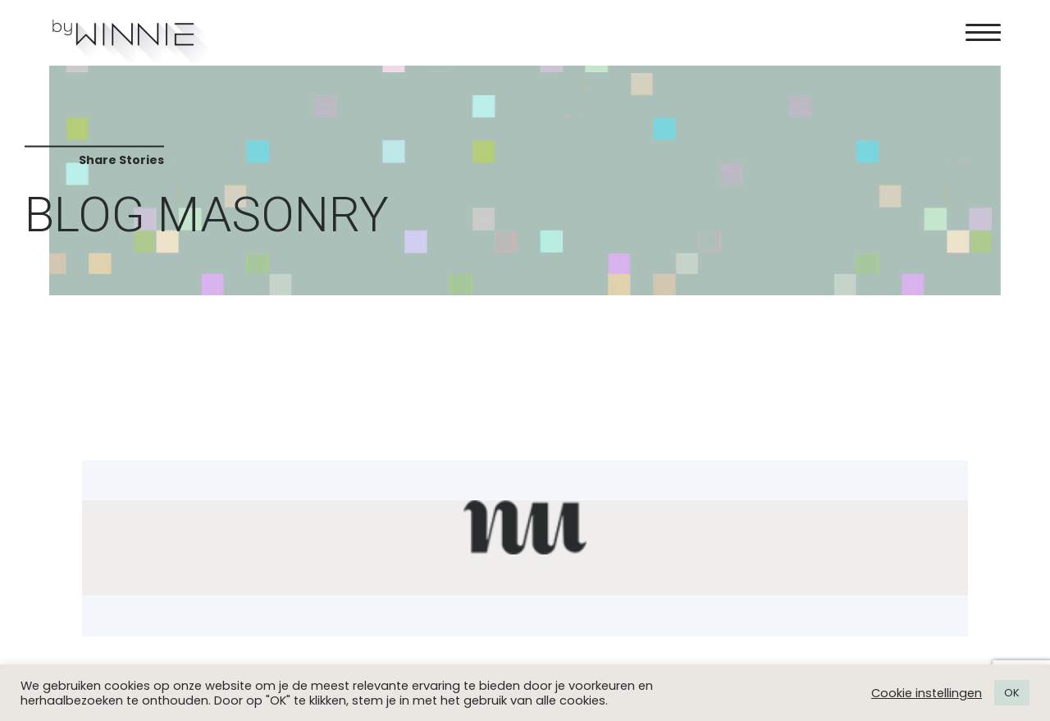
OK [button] (1012, 692)
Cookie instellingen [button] (926, 693)
